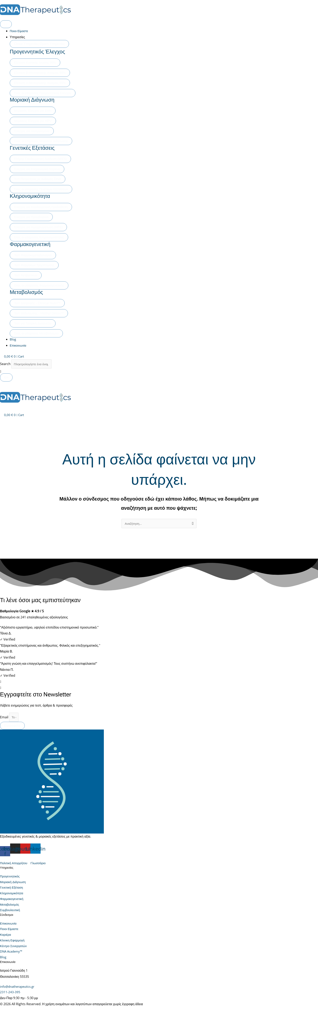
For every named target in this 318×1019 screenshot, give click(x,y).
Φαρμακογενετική (32, 244)
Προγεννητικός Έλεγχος (41, 51)
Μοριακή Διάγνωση (35, 99)
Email (4, 719)
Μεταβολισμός (28, 291)
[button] (159, 372)
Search (5, 364)
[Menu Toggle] (6, 24)
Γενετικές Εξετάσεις (35, 147)
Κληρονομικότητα (32, 195)
